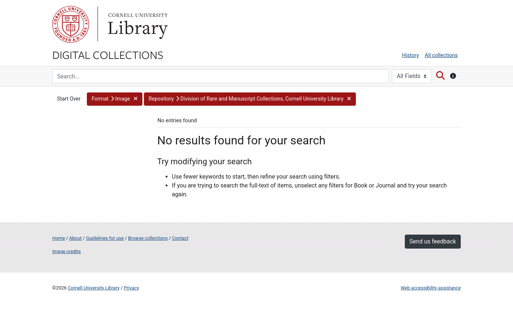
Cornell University (70, 24)
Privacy (131, 288)
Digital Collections (107, 54)
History (410, 55)
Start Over (69, 99)
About (75, 238)
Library (136, 24)
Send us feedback (433, 241)
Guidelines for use (105, 238)
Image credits (66, 251)
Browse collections (148, 238)
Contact (180, 238)
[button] (114, 99)
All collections (441, 55)
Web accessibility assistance (431, 288)
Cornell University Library (94, 288)
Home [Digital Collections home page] (58, 238)
